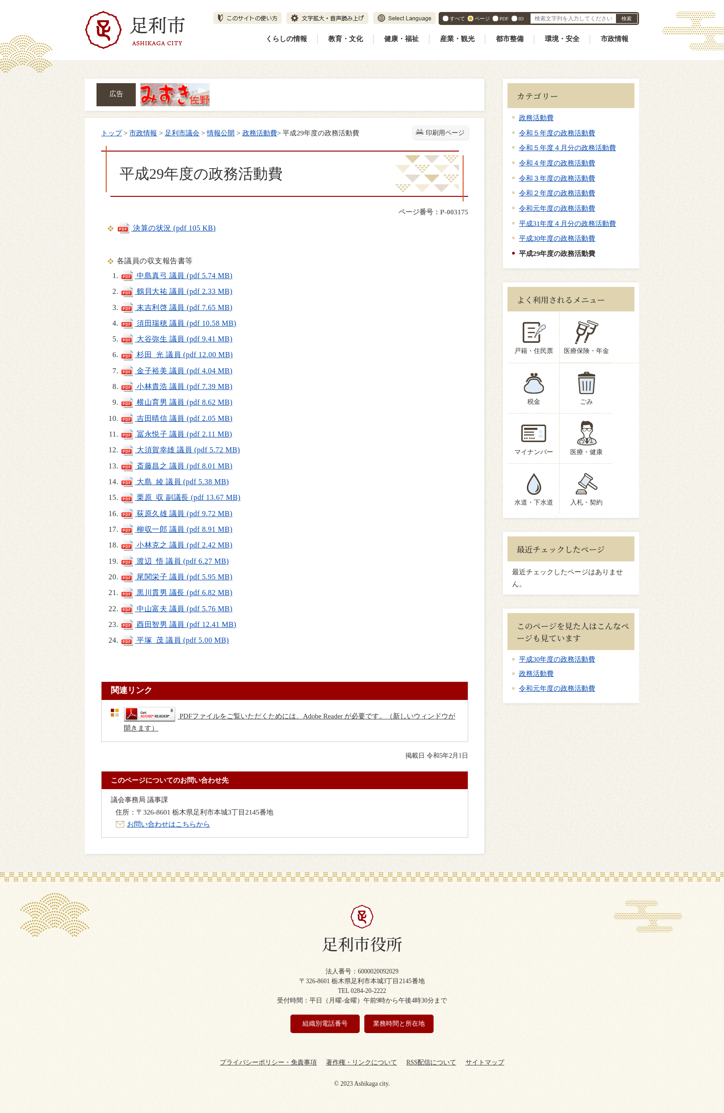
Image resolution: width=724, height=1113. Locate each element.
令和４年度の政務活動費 (557, 163)
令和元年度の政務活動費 (557, 208)
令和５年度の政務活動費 (557, 133)
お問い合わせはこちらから (168, 824)
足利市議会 (182, 133)
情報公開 (221, 133)
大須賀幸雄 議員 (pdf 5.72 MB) (180, 450)
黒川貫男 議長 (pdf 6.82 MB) (176, 592)
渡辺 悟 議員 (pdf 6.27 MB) (175, 561)
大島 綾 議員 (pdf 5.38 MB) (175, 482)
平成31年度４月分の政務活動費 (567, 223)
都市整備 (510, 39)
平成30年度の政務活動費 (557, 238)
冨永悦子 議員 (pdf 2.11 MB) (176, 434)
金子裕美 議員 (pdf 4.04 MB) (176, 371)
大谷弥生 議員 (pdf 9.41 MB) (176, 339)
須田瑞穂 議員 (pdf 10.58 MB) (178, 323)
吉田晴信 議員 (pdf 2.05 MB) (176, 418)
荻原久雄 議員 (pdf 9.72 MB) (176, 513)
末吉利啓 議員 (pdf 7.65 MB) (176, 307)
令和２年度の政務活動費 (557, 193)
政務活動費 (259, 133)
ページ (482, 18)
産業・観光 (457, 39)
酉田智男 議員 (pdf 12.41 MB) (178, 624)
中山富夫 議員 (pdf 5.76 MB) (176, 609)
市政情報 (614, 39)
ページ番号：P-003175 (433, 212)
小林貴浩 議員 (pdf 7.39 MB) (176, 386)
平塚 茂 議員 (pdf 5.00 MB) (175, 640)
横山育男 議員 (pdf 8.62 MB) (176, 402)
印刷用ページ (445, 132)
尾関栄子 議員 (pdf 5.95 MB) (176, 577)
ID (521, 18)
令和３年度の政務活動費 (557, 178)
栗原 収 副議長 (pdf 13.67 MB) (181, 497)
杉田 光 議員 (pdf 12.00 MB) (177, 355)
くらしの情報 (286, 39)
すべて (457, 18)
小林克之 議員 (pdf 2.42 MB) (176, 545)
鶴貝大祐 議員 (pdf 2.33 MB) (176, 291)
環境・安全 (562, 39)
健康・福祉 (401, 39)
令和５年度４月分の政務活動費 (567, 148)
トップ (111, 133)
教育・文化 (345, 39)
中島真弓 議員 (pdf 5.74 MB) (176, 276)
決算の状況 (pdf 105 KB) (166, 228)
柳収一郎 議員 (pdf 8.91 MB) (176, 529)
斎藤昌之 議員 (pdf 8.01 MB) (176, 466)
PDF (504, 18)
